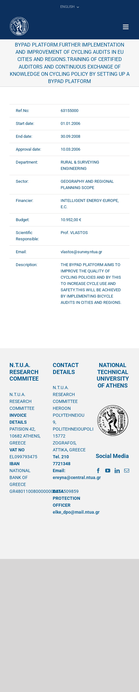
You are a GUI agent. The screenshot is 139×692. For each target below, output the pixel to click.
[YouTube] (107, 470)
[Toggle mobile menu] (126, 27)
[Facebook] (98, 470)
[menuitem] (69, 7)
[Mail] (126, 470)
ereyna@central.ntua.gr (77, 477)
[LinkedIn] (117, 470)
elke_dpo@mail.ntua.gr (76, 512)
